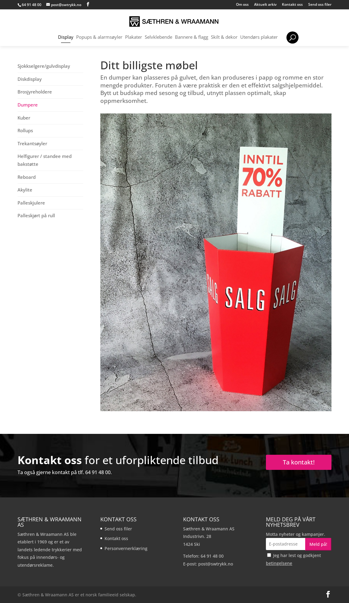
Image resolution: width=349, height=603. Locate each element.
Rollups (25, 130)
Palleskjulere (31, 203)
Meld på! (318, 544)
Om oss (242, 5)
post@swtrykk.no (215, 564)
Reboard (27, 177)
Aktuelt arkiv (265, 5)
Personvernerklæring (126, 548)
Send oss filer (319, 5)
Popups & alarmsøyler (99, 37)
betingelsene (279, 563)
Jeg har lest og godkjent (293, 559)
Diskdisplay (30, 79)
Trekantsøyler (32, 143)
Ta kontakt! (299, 462)
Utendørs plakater (259, 37)
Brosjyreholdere (35, 92)
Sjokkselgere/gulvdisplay (44, 66)
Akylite (25, 190)
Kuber (24, 118)
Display (65, 37)
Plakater (133, 37)
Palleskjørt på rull (36, 215)
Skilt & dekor (224, 37)
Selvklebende (158, 37)
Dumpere (28, 105)
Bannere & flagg (191, 37)
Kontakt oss (292, 5)
